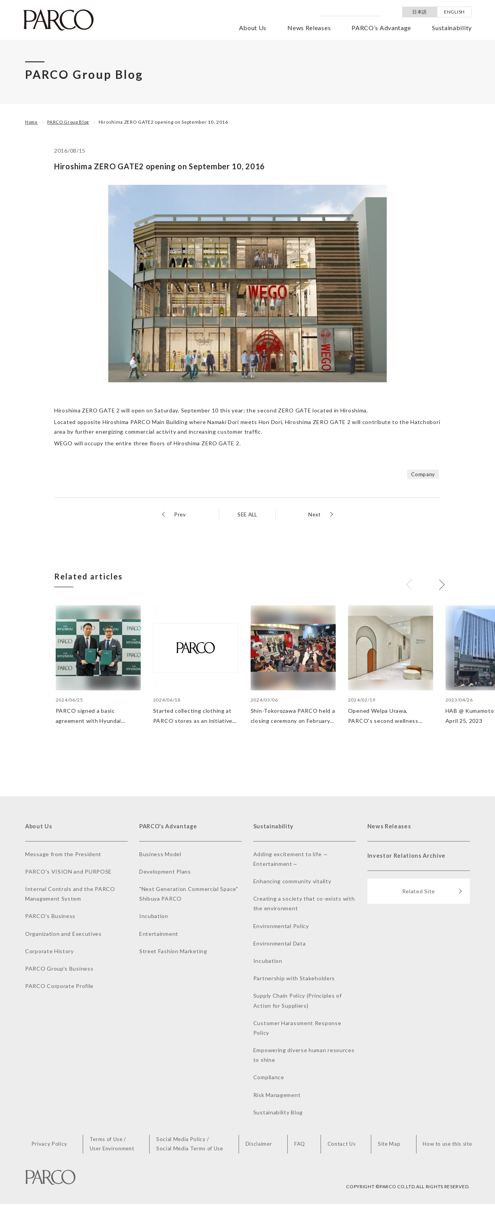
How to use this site (446, 1145)
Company (422, 474)
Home (32, 122)
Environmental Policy (281, 926)
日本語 (419, 12)
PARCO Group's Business (59, 969)
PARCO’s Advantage (381, 27)
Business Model (160, 855)
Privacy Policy (53, 1145)
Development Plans (165, 872)
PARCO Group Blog (70, 122)
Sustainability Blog (278, 1113)
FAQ (301, 1145)
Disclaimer (262, 1145)
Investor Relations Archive (408, 858)
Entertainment (158, 934)
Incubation (153, 917)
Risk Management (277, 1095)
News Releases (309, 27)
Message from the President (63, 855)
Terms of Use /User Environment (115, 1146)
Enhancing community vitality (292, 882)
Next (314, 514)
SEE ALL (247, 514)
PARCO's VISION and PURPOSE (68, 872)
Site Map (388, 1145)
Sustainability (452, 27)
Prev (180, 514)
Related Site (432, 895)
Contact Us (341, 1145)
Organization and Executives (63, 934)
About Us (253, 27)
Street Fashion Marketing (173, 952)
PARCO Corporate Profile (59, 987)
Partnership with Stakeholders (294, 979)
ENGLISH (454, 12)
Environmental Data (279, 944)
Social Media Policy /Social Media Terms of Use (194, 1146)
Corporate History (49, 952)
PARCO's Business (50, 917)
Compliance (268, 1078)
